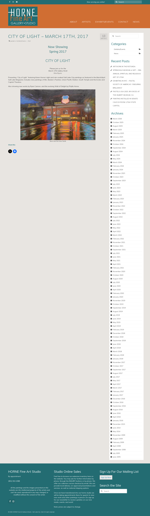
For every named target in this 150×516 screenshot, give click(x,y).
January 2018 (118, 359)
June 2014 (116, 428)
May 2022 (116, 228)
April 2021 (117, 264)
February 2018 (118, 355)
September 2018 (119, 340)
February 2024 (118, 166)
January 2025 (118, 137)
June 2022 (116, 224)
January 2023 (118, 202)
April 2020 (117, 290)
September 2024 (119, 148)
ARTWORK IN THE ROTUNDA (124, 66)
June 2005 (116, 457)
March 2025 (117, 130)
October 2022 (118, 210)
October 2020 (118, 275)
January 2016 (118, 420)
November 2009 (119, 435)
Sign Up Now (106, 477)
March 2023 (117, 195)
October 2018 (118, 337)
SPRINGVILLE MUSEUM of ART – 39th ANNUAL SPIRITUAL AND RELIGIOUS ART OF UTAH (127, 73)
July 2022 (116, 220)
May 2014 (116, 431)
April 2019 (117, 326)
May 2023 (116, 191)
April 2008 (117, 446)
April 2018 (117, 348)
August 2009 (118, 439)
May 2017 (116, 380)
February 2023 (118, 199)
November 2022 (119, 206)
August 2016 (118, 410)
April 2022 (117, 231)
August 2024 (118, 151)
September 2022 (119, 213)
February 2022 (118, 239)
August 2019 (118, 311)
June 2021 (116, 257)
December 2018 (119, 333)
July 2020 (116, 282)
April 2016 (117, 417)
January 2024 (118, 170)
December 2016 (119, 399)
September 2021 (119, 250)
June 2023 (116, 188)
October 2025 (118, 122)
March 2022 (117, 235)
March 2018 (117, 351)
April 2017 (117, 384)
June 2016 (116, 413)
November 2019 (119, 300)
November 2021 (119, 242)
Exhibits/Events (21, 41)
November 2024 (119, 140)
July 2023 (116, 184)
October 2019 (118, 304)
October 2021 (118, 246)
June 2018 (116, 344)
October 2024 (118, 144)
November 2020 (119, 271)
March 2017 (117, 388)
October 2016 (118, 402)
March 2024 (117, 162)
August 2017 (118, 373)
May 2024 (116, 159)
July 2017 (116, 377)
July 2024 (116, 155)
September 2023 (119, 180)
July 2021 (116, 253)
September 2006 (119, 450)
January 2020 (118, 297)
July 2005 (116, 453)
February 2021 (118, 268)
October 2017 (118, 366)
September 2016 (119, 406)
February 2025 (118, 133)
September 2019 (119, 308)
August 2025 (118, 126)
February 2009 (118, 442)
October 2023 (118, 177)
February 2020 (118, 293)
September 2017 (119, 370)
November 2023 (119, 173)
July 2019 (116, 315)
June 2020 (116, 286)
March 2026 (117, 119)
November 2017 (119, 362)
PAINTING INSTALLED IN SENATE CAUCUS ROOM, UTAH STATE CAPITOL (125, 102)
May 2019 (116, 322)
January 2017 (118, 395)
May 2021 (116, 260)
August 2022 (118, 217)
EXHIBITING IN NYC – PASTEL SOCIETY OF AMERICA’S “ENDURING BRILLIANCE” (127, 84)
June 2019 (116, 319)
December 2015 (119, 424)
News (116, 53)
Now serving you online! (96, 2)
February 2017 (118, 391)
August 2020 (118, 279)
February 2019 (118, 330)
